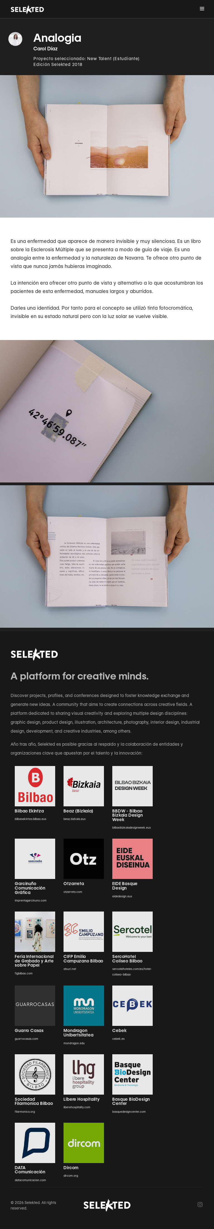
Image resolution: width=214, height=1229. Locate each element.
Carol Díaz (45, 48)
